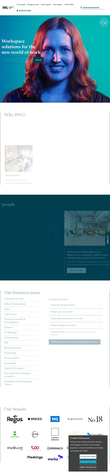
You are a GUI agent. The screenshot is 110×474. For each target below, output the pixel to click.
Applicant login (24, 10)
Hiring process (33, 4)
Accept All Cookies (88, 456)
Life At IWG (69, 4)
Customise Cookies (88, 462)
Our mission (57, 4)
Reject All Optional (88, 467)
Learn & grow (46, 4)
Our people (21, 4)
